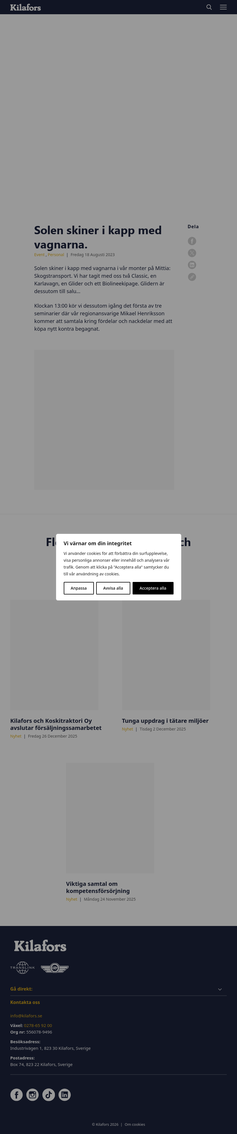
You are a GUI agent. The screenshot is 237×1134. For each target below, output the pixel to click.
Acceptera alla (153, 588)
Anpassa (79, 588)
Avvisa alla (113, 588)
